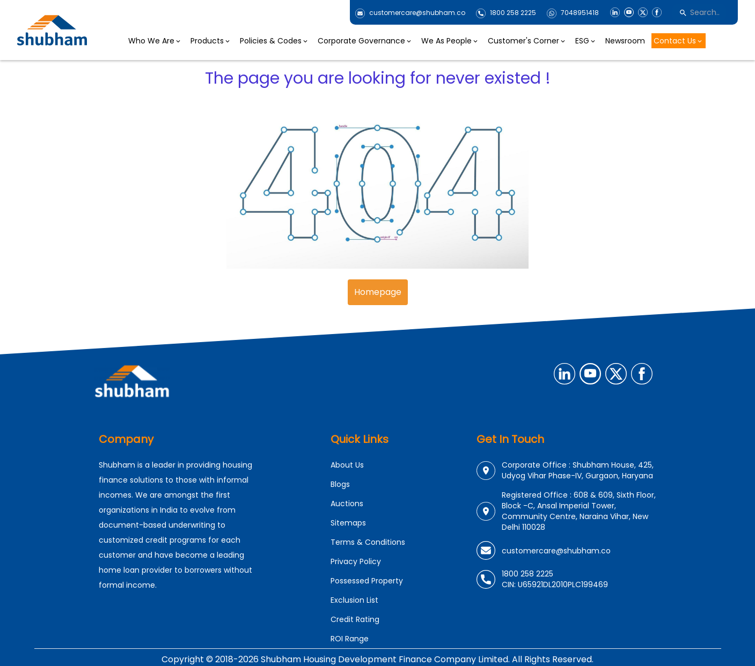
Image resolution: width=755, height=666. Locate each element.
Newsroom (625, 40)
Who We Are (155, 40)
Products (210, 40)
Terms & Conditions (368, 542)
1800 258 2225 (513, 13)
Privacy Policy (356, 561)
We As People (450, 40)
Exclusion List (354, 600)
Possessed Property (367, 580)
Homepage (377, 292)
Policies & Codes (274, 40)
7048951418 (580, 13)
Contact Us (678, 40)
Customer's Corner (527, 40)
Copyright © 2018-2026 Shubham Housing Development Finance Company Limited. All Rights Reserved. (377, 659)
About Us (347, 465)
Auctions (347, 503)
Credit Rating (355, 619)
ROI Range (350, 638)
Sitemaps (348, 522)
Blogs (340, 484)
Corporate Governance (365, 40)
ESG (586, 40)
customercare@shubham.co (417, 13)
